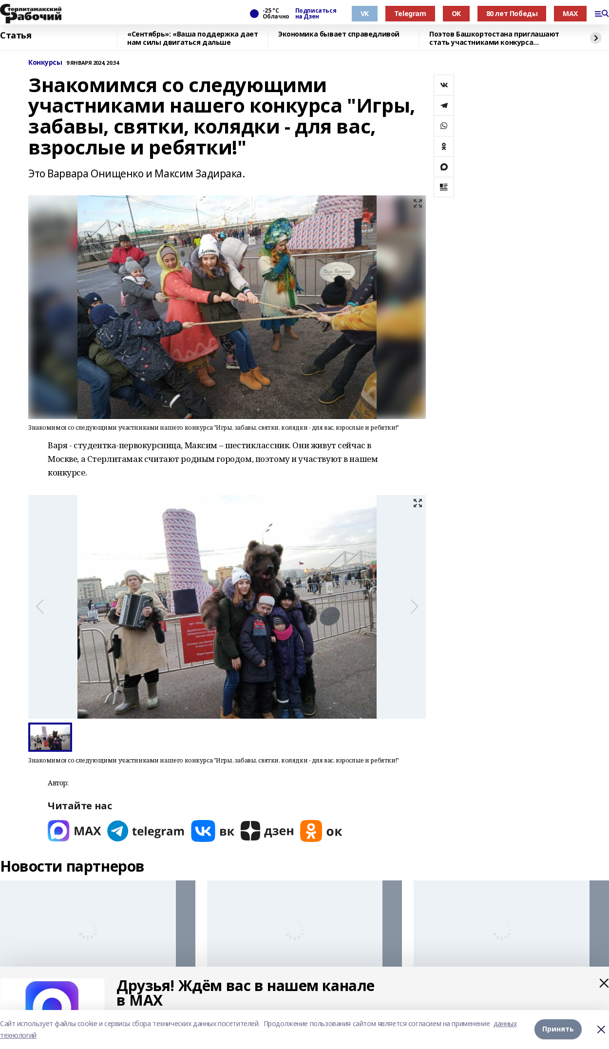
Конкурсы (45, 62)
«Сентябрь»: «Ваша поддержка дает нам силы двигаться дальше (192, 38)
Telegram (410, 13)
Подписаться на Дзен (315, 13)
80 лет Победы (512, 13)
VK (365, 13)
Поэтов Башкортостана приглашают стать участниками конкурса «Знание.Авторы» (494, 38)
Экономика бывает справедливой (339, 34)
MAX (570, 13)
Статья (15, 35)
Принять (558, 1029)
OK (456, 13)
